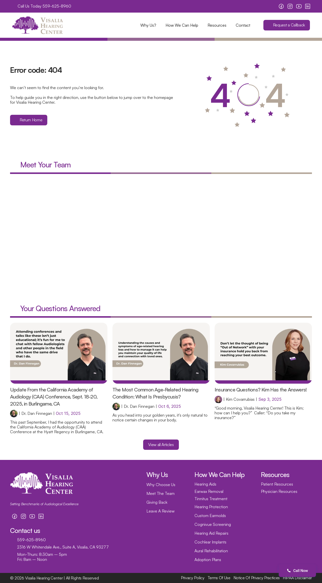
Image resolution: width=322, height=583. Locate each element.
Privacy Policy (193, 577)
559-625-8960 (57, 6)
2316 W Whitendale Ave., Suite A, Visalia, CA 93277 (63, 547)
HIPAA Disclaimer (297, 577)
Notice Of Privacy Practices (256, 577)
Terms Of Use (219, 577)
